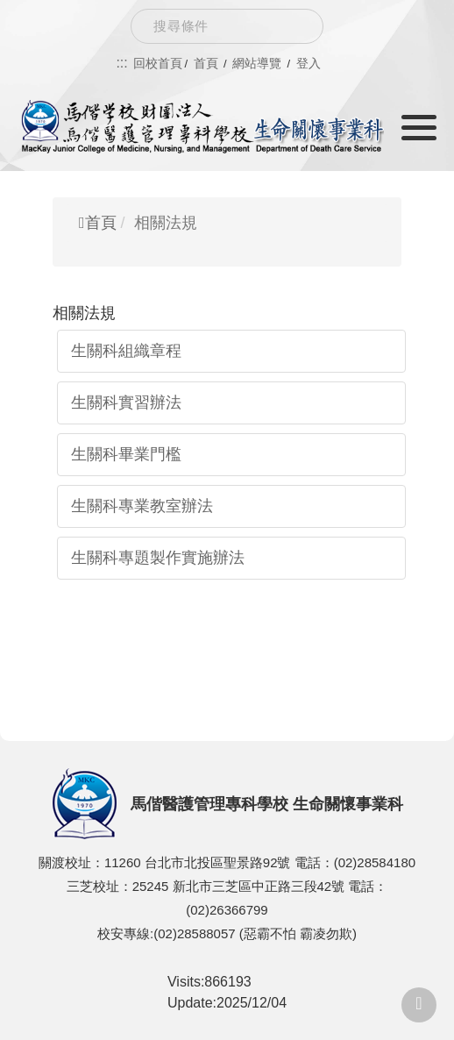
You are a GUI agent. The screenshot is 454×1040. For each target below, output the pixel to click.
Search (296, 26)
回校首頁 (157, 63)
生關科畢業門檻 (126, 454)
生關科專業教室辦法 (142, 506)
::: (121, 62)
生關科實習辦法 (126, 402)
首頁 (98, 223)
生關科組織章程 (126, 351)
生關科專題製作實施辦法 (158, 557)
